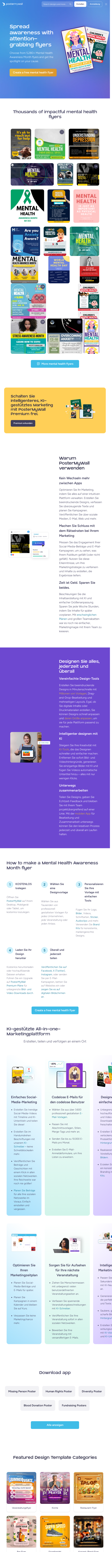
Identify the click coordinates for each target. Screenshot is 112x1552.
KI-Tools (64, 749)
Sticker (94, 917)
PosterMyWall (14, 900)
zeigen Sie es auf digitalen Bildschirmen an (53, 993)
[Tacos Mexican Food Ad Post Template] (88, 1488)
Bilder (79, 913)
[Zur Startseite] (11, 4)
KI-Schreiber (63, 1308)
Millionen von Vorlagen (73, 693)
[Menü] (106, 4)
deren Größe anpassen (78, 718)
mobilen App (83, 813)
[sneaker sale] (55, 1531)
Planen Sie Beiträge (24, 1190)
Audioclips (81, 920)
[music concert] (88, 1531)
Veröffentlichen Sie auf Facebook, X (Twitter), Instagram (54, 971)
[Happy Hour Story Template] (21, 1531)
